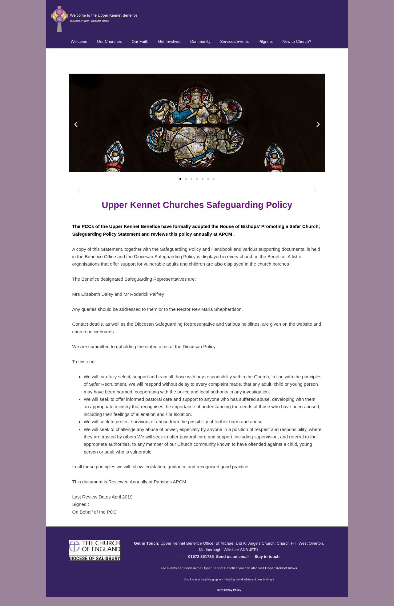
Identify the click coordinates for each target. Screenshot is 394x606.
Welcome (79, 41)
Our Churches (109, 41)
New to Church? (296, 41)
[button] (76, 124)
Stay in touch (267, 556)
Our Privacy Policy (229, 590)
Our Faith (140, 41)
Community (200, 41)
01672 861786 (201, 556)
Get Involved (169, 41)
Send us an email (232, 556)
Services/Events (234, 41)
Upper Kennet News (281, 568)
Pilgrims (266, 41)
